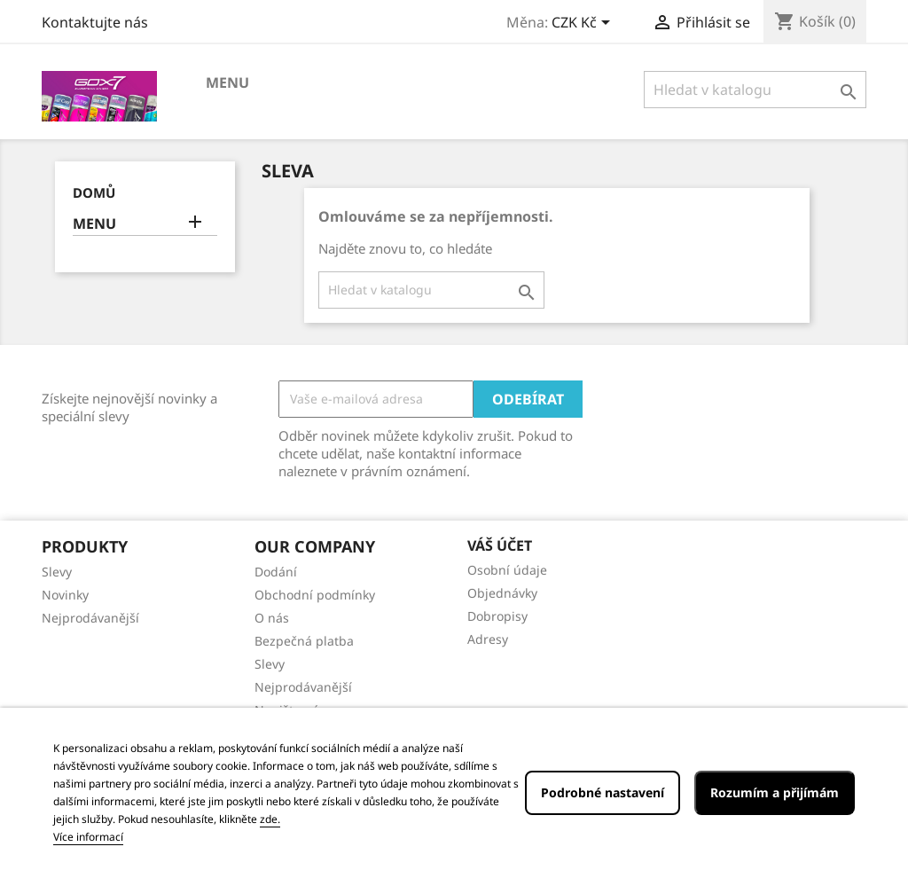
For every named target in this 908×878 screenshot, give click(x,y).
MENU (227, 82)
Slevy (57, 571)
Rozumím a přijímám (774, 792)
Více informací (88, 836)
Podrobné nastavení (602, 792)
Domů (94, 192)
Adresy (487, 639)
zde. (270, 819)
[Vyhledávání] (755, 89)
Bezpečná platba (304, 640)
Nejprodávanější (90, 617)
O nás (271, 617)
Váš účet (499, 545)
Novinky (65, 594)
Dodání (275, 571)
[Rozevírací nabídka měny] (584, 24)
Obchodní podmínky (314, 594)
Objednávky (502, 592)
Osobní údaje (507, 569)
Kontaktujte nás (95, 22)
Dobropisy (497, 616)
